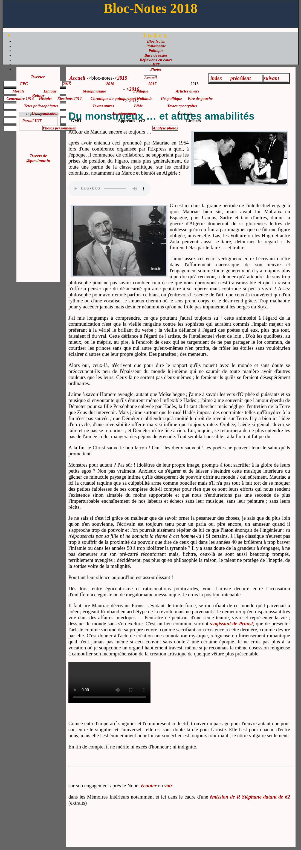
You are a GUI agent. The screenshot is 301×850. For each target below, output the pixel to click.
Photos (156, 69)
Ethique (50, 91)
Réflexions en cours (156, 60)
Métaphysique (94, 91)
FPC (24, 84)
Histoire (45, 98)
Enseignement (124, 113)
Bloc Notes (156, 41)
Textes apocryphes (182, 106)
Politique (156, 50)
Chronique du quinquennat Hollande (121, 98)
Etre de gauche (200, 98)
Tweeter (38, 76)
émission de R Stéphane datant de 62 (250, 797)
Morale (19, 91)
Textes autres (103, 106)
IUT (155, 64)
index (216, 78)
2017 (152, 84)
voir (168, 785)
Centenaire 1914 (20, 98)
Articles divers (187, 91)
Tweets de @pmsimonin (38, 158)
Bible (138, 106)
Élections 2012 (69, 98)
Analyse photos (165, 128)
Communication (45, 113)
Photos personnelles (59, 128)
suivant (271, 78)
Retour (38, 95)
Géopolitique (171, 98)
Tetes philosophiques (41, 106)
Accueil (77, 78)
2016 (110, 84)
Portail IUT (31, 120)
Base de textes (156, 55)
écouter (149, 785)
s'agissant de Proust (231, 623)
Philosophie (156, 46)
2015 (67, 84)
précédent (240, 78)
